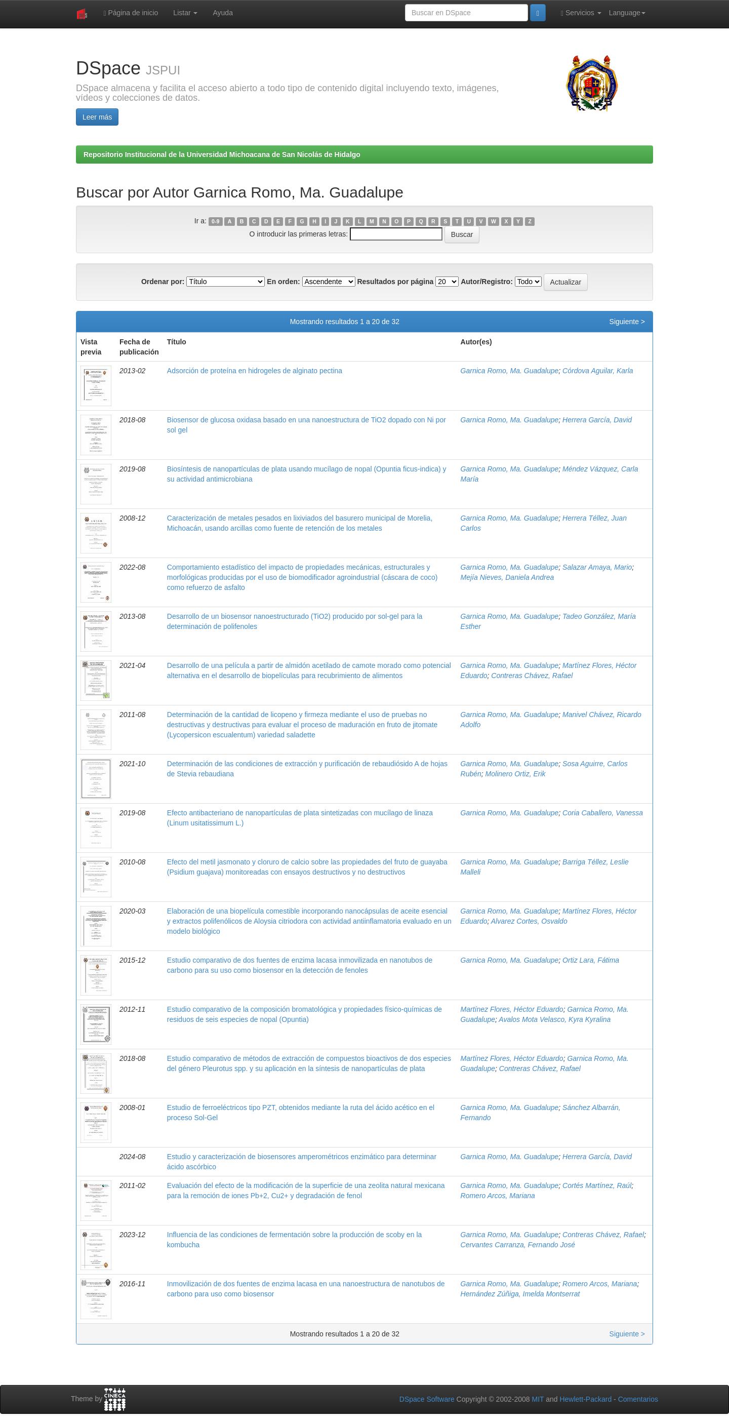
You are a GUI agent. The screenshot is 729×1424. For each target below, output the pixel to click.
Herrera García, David (597, 420)
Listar (185, 13)
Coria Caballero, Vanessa (602, 813)
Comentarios (638, 1399)
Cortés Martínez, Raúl (596, 1185)
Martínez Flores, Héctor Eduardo (512, 1009)
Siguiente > (627, 322)
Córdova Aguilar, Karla (597, 371)
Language (627, 13)
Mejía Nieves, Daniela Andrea (507, 577)
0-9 (215, 221)
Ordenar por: (163, 282)
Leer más (97, 117)
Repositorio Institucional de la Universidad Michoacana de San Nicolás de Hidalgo (222, 154)
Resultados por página (395, 282)
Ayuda (222, 13)
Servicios (581, 13)
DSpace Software (427, 1399)
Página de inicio (130, 13)
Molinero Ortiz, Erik (515, 774)
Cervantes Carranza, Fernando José (518, 1245)
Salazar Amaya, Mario (597, 567)
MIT (538, 1399)
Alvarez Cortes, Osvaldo (529, 921)
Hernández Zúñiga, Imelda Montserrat (520, 1294)
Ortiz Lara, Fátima (590, 960)
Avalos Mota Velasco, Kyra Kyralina (555, 1019)
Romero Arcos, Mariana (498, 1196)
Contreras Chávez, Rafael (532, 675)
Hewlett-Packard (585, 1399)
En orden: (283, 282)
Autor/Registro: (487, 282)
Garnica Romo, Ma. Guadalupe (510, 371)
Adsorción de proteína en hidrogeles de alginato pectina (254, 371)
